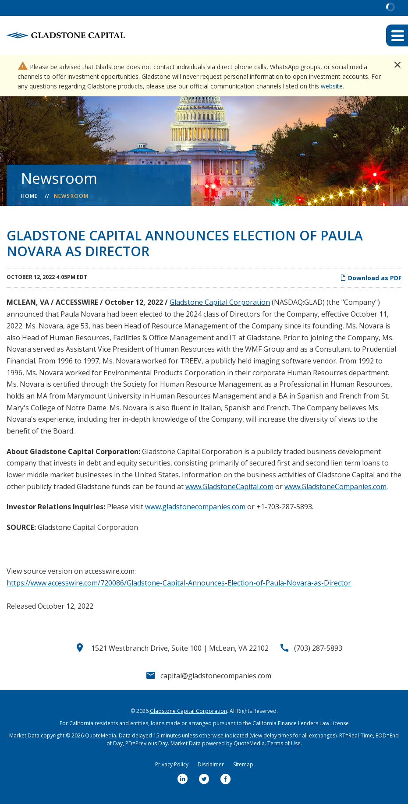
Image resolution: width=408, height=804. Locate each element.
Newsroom (71, 196)
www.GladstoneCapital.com (229, 486)
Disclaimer (211, 764)
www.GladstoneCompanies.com (335, 486)
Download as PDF (370, 278)
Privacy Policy (171, 764)
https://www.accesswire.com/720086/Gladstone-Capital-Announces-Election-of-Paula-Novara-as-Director (179, 583)
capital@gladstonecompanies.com (215, 676)
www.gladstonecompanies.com (195, 506)
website (332, 86)
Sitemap (243, 764)
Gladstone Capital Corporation (220, 302)
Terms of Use (284, 743)
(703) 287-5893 (318, 648)
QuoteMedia (100, 735)
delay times (277, 735)
